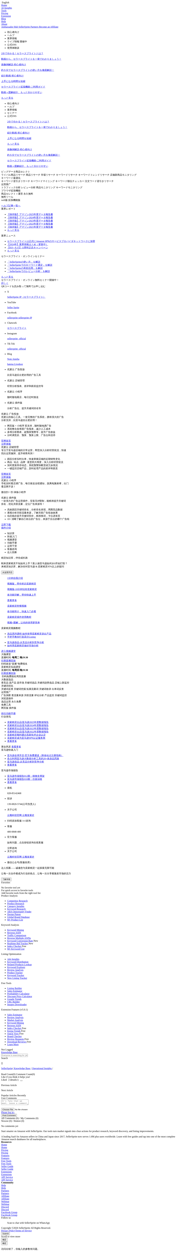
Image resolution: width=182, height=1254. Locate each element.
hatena (10, 364)
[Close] (21, 1080)
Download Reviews (17, 1041)
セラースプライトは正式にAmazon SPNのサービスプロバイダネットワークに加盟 (51, 241)
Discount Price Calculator (19, 996)
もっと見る (7, 98)
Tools (3, 10)
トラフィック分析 (11, 187)
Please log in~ (8, 1113)
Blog (3, 18)
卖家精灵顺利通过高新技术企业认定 (26, 735)
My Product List (15, 919)
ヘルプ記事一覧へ (10, 205)
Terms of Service (23, 1231)
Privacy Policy (8, 1231)
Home (4, 5)
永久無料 (28, 193)
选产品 (13, 682)
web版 (4, 200)
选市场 (21, 682)
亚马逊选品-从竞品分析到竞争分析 (25, 761)
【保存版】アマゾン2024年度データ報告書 (30, 217)
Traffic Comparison (16, 935)
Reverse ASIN (14, 932)
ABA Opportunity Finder (19, 911)
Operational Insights (41, 1068)
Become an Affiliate (49, 27)
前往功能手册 (8, 713)
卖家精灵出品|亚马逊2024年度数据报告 (28, 725)
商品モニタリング (46, 187)
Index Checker (14, 946)
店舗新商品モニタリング (123, 175)
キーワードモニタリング (69, 187)
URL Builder (13, 1002)
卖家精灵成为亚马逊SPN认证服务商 (26, 738)
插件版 (12, 708)
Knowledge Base (22, 1068)
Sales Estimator (14, 991)
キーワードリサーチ (67, 175)
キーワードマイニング (43, 181)
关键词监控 (61, 695)
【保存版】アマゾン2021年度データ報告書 (30, 227)
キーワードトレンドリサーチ (94, 175)
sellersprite (12, 317)
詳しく (4, 283)
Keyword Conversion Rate (20, 941)
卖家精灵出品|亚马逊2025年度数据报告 (28, 722)
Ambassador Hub (10, 27)
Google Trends (14, 999)
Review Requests (16, 1039)
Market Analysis (15, 1020)
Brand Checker (14, 1036)
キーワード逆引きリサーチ (16, 181)
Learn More (13, 1044)
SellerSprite (7, 1068)
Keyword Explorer (16, 967)
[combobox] (91, 1057)
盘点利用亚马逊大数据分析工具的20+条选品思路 (33, 758)
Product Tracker (15, 972)
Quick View (13, 1033)
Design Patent (14, 914)
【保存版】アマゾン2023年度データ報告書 (30, 220)
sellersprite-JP (25, 317)
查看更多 (12, 600)
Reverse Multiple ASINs (19, 938)
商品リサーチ (33, 175)
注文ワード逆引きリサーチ (99, 181)
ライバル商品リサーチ (13, 175)
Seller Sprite (13, 307)
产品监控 (50, 695)
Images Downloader (17, 1004)
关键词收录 (45, 689)
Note (9, 359)
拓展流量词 (32, 689)
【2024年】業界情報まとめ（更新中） (27, 244)
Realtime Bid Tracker (18, 943)
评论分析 (39, 695)
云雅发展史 (28, 815)
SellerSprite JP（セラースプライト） (26, 297)
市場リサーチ (48, 175)
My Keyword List (16, 949)
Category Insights (15, 906)
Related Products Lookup (19, 964)
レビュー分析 (28, 187)
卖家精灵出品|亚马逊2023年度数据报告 (28, 728)
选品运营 (6, 701)
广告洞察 (6, 695)
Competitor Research (17, 901)
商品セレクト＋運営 (12, 193)
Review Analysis (15, 970)
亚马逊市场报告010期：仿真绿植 (24, 779)
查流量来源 (17, 695)
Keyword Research (16, 909)
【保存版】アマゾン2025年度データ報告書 (30, 214)
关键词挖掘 (20, 689)
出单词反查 (58, 689)
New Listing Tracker (17, 978)
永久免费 (16, 701)
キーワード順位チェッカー (70, 181)
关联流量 (29, 695)
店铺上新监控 (62, 682)
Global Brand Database (18, 917)
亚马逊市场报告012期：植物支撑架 (26, 776)
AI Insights (6, 8)
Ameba (15, 359)
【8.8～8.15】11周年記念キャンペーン (27, 247)
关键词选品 (31, 682)
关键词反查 (7, 689)
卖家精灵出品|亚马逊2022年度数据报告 (28, 731)
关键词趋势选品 (46, 682)
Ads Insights (13, 959)
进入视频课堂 (8, 651)
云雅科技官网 (14, 815)
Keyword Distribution (17, 962)
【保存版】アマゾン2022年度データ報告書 (30, 224)
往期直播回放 (8, 660)
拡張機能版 (14, 200)
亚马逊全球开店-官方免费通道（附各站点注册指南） (35, 755)
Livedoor (18, 364)
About (4, 24)
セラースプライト (16, 328)
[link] (7, 1068)
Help (3, 21)
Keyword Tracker (15, 975)
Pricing (4, 13)
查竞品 (5, 682)
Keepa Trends (14, 1031)
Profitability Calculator (18, 993)
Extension (6, 16)
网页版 (5, 708)
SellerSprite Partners (29, 27)
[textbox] (14, 1055)
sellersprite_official (16, 338)
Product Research (15, 903)
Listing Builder (14, 988)
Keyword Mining (15, 930)
